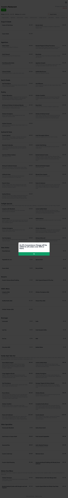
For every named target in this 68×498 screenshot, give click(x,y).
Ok (34, 254)
